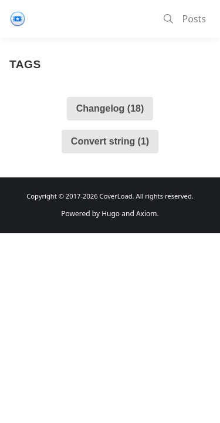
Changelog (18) (110, 108)
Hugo (110, 214)
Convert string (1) (110, 141)
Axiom (146, 214)
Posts (194, 18)
